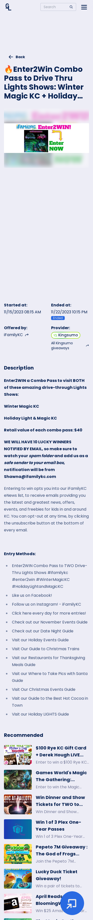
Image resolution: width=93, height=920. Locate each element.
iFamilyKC (16, 335)
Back (16, 57)
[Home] (8, 6)
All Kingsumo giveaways (70, 345)
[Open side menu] (84, 7)
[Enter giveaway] (72, 903)
